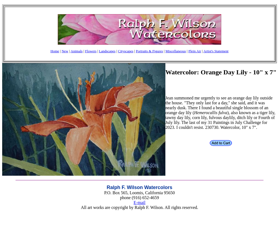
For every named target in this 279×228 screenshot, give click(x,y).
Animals (77, 51)
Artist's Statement (215, 51)
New (65, 51)
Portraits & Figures (149, 51)
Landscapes (107, 51)
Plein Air (194, 51)
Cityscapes (125, 51)
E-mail (139, 202)
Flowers (90, 51)
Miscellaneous (175, 51)
